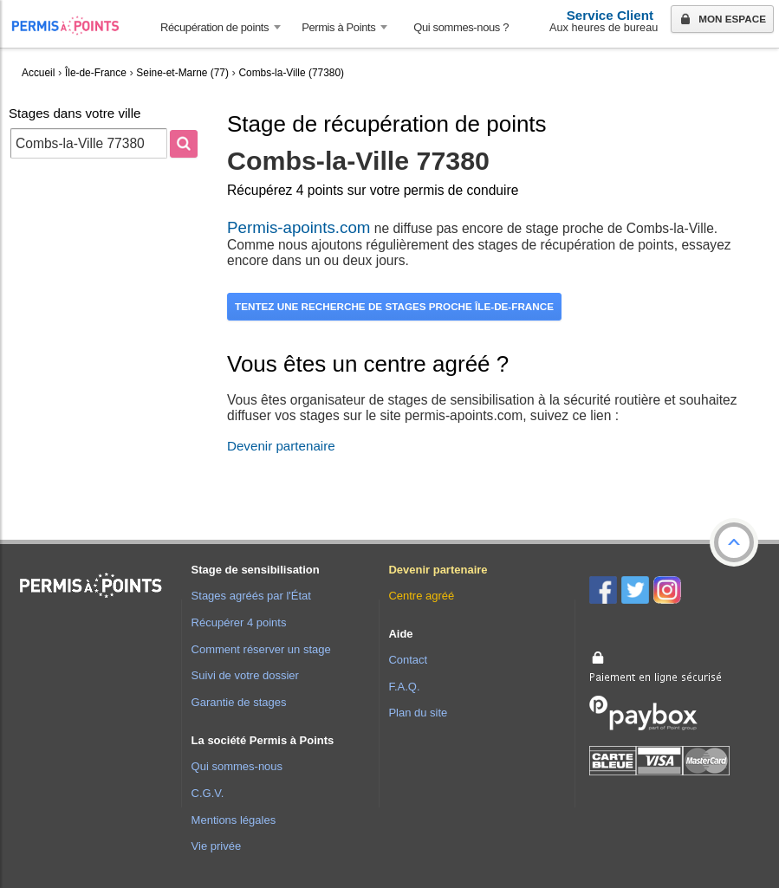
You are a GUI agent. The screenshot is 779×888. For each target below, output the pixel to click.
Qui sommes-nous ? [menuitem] (461, 27)
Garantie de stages (239, 702)
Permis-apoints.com (298, 227)
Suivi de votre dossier (245, 675)
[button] (734, 542)
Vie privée (217, 845)
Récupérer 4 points (239, 622)
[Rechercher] (184, 144)
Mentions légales (234, 819)
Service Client (610, 15)
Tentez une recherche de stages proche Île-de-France (394, 306)
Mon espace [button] (721, 20)
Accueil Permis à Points (74, 25)
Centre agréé (421, 595)
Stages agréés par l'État (251, 595)
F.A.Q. (403, 686)
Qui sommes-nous (237, 766)
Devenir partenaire (281, 445)
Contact (407, 659)
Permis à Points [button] (338, 27)
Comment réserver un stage (261, 649)
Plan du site (417, 712)
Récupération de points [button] (214, 27)
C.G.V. (208, 793)
